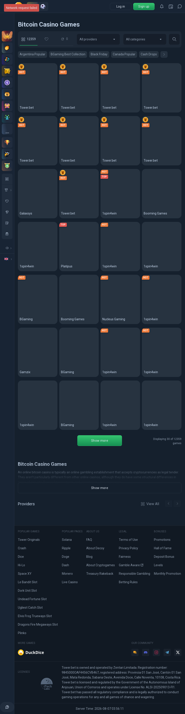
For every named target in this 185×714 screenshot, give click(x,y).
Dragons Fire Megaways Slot (38, 624)
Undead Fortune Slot (32, 599)
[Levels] (7, 82)
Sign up (143, 6)
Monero (67, 573)
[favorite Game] (7, 201)
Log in (120, 6)
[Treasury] (7, 105)
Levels (158, 565)
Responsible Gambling (134, 573)
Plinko (22, 633)
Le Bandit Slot (27, 582)
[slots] (7, 211)
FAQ (89, 539)
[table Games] (7, 222)
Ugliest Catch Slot (30, 607)
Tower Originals (29, 539)
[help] (7, 707)
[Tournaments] (7, 165)
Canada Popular (124, 54)
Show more (99, 440)
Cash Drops (149, 54)
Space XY (25, 573)
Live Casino (70, 582)
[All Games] (7, 179)
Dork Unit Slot (27, 590)
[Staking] (7, 71)
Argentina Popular (32, 54)
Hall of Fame (163, 548)
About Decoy (95, 548)
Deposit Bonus (164, 556)
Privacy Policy (128, 548)
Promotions (162, 539)
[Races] (7, 154)
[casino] (7, 233)
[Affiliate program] (7, 117)
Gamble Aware (131, 565)
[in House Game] (7, 190)
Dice (21, 556)
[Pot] (7, 94)
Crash (22, 548)
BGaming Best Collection (68, 54)
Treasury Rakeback (99, 573)
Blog (89, 556)
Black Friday (99, 54)
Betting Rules (128, 582)
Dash (65, 565)
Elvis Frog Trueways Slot (35, 616)
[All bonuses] (7, 129)
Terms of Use (128, 539)
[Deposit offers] (7, 47)
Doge (65, 556)
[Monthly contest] (7, 142)
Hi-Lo (21, 565)
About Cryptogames (100, 565)
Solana (67, 539)
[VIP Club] (7, 36)
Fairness (125, 556)
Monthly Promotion (167, 573)
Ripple (66, 548)
